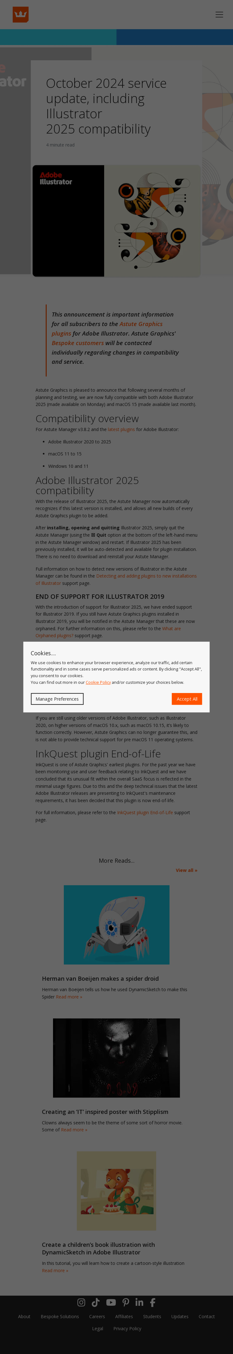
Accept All (187, 699)
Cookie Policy (98, 682)
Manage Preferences (57, 699)
